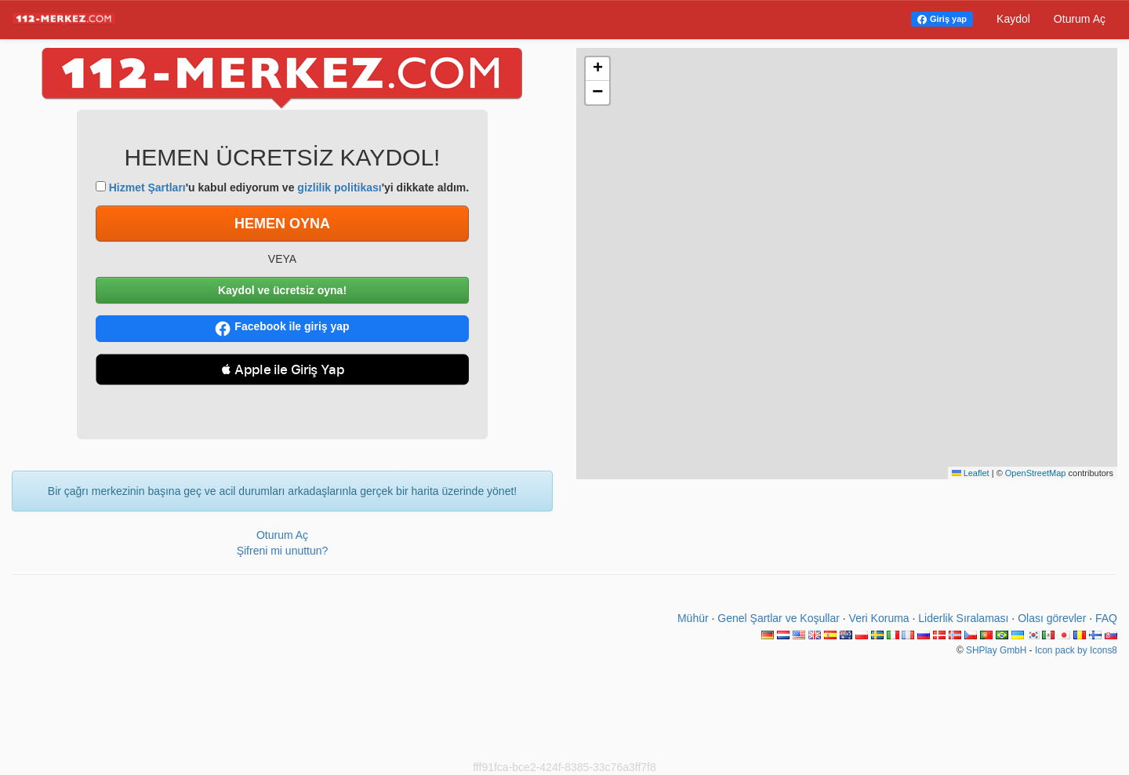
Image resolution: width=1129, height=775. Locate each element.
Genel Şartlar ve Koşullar (778, 618)
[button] (597, 69)
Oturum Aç (1079, 19)
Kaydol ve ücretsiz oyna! (282, 290)
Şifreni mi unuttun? (283, 550)
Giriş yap (948, 19)
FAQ (1106, 618)
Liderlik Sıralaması (963, 618)
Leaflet (970, 473)
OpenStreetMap (1035, 473)
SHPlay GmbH (996, 650)
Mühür (693, 618)
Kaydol (1013, 19)
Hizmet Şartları (147, 187)
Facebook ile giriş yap (282, 328)
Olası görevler (1052, 618)
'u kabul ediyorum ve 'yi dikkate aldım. (282, 187)
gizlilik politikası (339, 187)
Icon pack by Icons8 (1076, 650)
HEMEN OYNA (282, 223)
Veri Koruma (879, 618)
